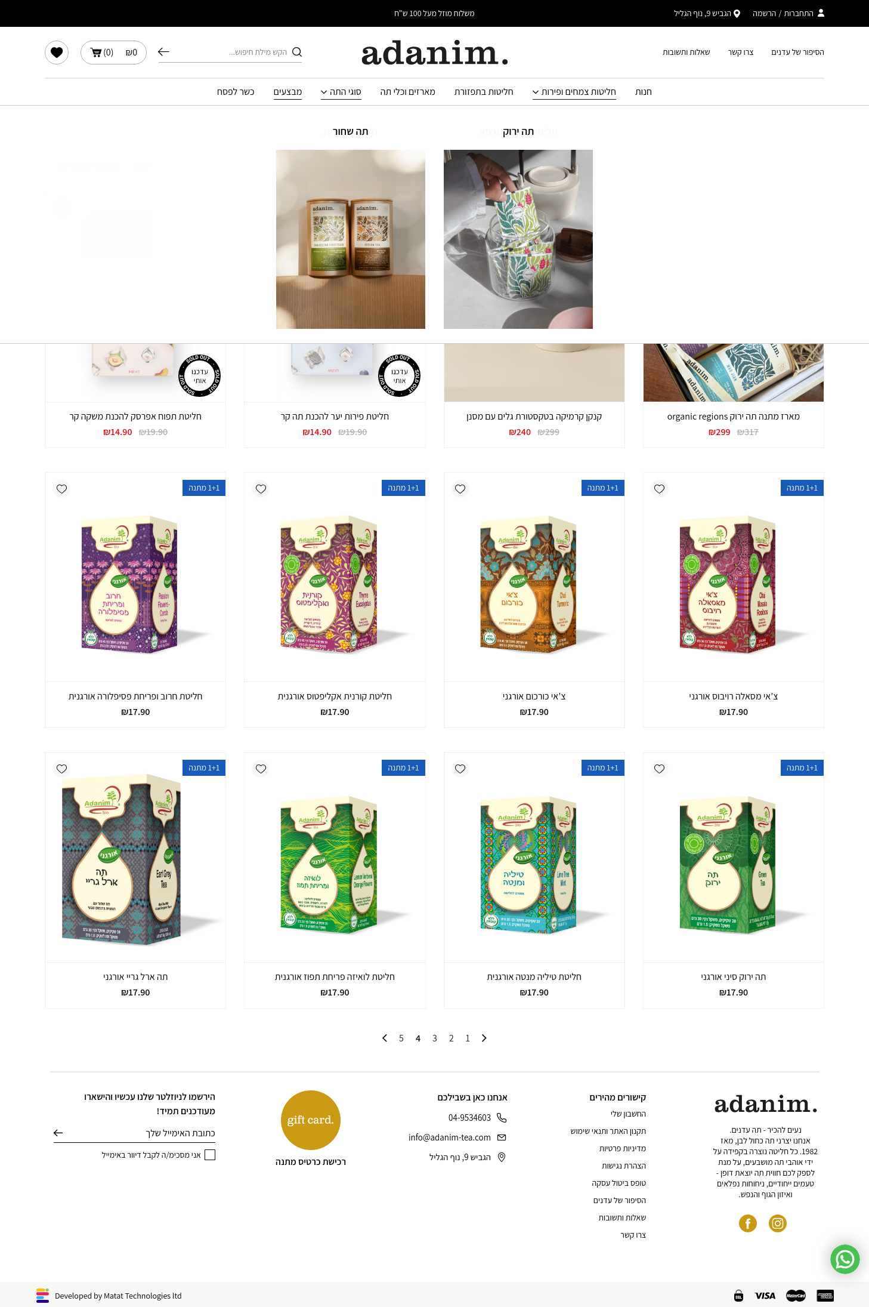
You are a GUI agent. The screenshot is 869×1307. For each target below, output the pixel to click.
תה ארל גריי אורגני (135, 976)
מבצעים (288, 92)
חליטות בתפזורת (484, 92)
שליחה (58, 1133)
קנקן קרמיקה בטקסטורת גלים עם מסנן (534, 416)
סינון (150, 166)
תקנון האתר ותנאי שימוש (609, 1131)
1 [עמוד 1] (468, 1038)
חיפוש (163, 52)
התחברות (799, 13)
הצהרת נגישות (624, 1165)
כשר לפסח (236, 92)
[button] (660, 208)
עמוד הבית (482, 123)
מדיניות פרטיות (622, 1148)
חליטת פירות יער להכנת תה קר (335, 416)
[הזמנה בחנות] (81, 166)
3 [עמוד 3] (434, 1038)
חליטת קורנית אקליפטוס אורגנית (335, 696)
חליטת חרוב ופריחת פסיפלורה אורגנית (136, 696)
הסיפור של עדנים (798, 52)
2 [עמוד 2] (451, 1038)
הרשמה (764, 13)
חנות (643, 92)
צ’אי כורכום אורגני (534, 696)
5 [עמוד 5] (401, 1038)
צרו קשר (741, 52)
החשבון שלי (628, 1113)
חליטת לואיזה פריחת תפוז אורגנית (335, 976)
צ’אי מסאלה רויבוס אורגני (733, 696)
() (113, 52)
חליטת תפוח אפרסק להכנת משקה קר (135, 416)
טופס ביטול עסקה (619, 1182)
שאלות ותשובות (686, 52)
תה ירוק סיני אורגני (733, 976)
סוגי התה (345, 92)
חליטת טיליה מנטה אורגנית (534, 976)
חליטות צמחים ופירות (579, 92)
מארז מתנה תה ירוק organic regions (733, 416)
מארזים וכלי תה (408, 92)
